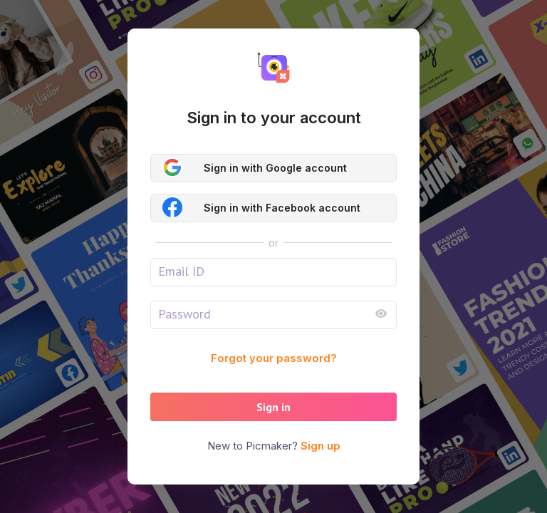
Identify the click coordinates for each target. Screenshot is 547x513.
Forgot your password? (274, 358)
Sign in (273, 407)
